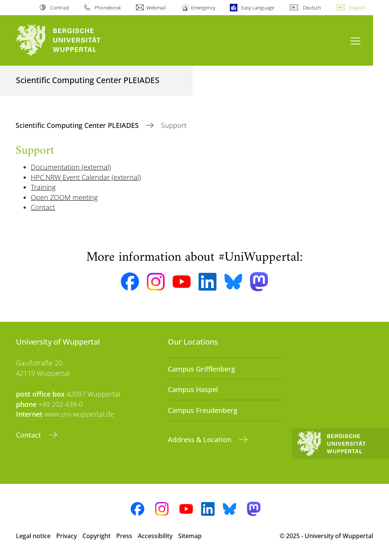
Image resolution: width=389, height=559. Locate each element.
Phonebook (108, 7)
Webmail (156, 7)
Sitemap (190, 536)
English (357, 7)
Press (124, 536)
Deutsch (312, 7)
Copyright (96, 536)
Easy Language (257, 7)
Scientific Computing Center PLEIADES (78, 125)
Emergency (203, 7)
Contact (29, 434)
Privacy (66, 536)
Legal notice (33, 536)
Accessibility (155, 536)
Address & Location (200, 439)
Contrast (59, 7)
